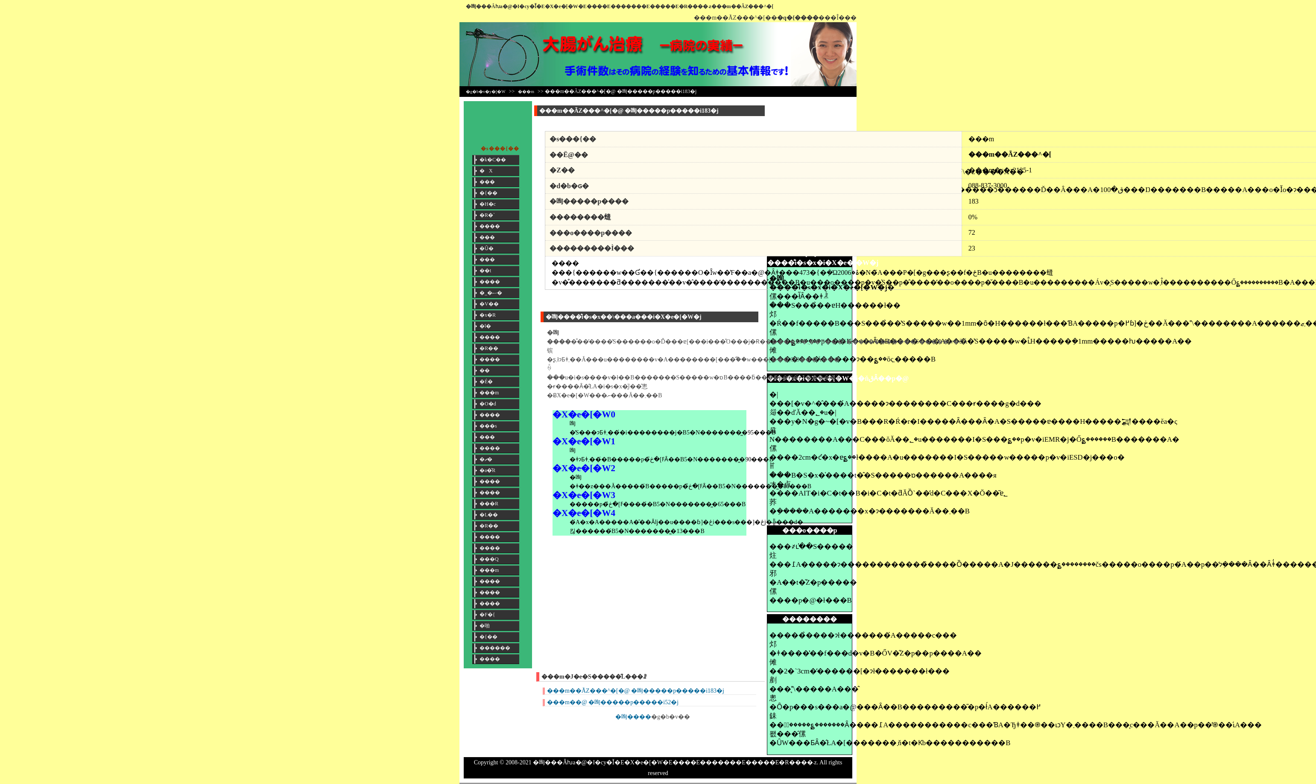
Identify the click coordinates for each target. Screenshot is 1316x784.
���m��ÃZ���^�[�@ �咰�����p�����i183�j (635, 691)
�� (485, 370)
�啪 (485, 626)
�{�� (488, 193)
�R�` (487, 215)
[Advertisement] (809, 120)
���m (526, 91)
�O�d (488, 404)
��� (487, 182)
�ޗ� (486, 459)
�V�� (489, 304)
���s (488, 426)
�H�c (488, 204)
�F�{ (487, 615)
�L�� (489, 515)
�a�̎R (487, 470)
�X (486, 171)
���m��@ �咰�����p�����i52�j (612, 702)
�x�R (488, 315)
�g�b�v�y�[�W (486, 91)
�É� (486, 382)
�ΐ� (485, 326)
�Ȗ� (487, 248)
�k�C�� (493, 160)
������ (495, 648)
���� (490, 226)
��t (485, 271)
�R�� (489, 348)
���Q (489, 559)
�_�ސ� (491, 293)
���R (489, 504)
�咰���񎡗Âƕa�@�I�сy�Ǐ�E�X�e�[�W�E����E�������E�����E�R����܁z (588, 6)
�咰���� (633, 717)
